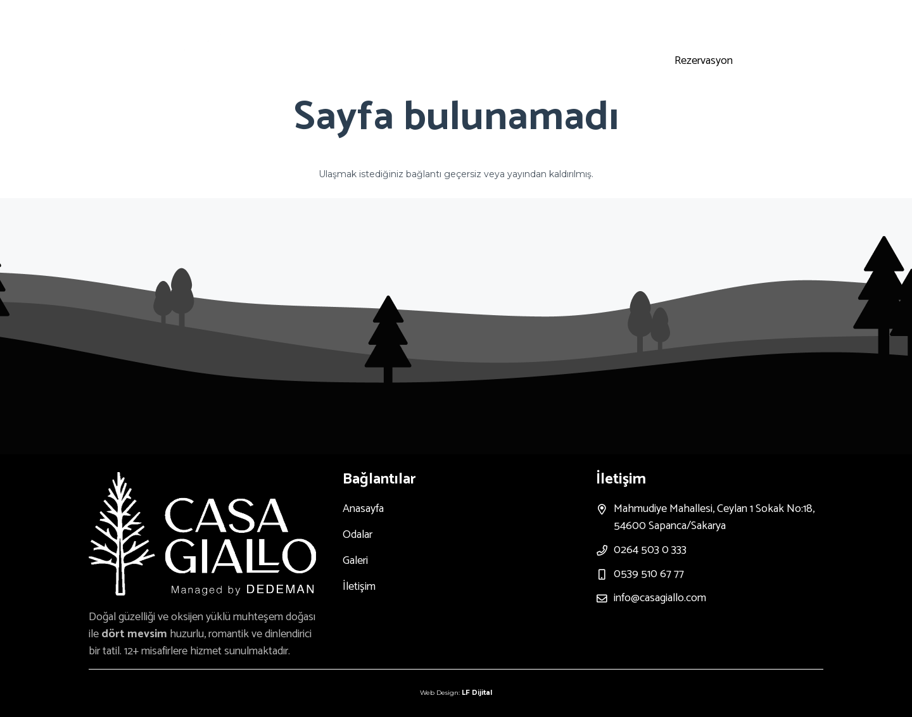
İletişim (359, 586)
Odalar (357, 534)
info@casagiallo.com (660, 598)
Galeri (355, 560)
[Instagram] (682, 30)
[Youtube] (712, 30)
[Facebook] (743, 30)
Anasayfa (363, 508)
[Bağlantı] (208, 48)
